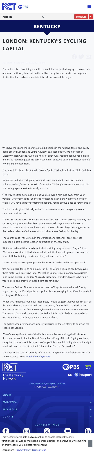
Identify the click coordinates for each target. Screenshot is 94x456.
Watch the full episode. (38, 356)
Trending (6, 16)
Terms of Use (39, 449)
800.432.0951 (54, 387)
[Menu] (89, 6)
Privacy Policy (23, 449)
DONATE (81, 16)
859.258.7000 (40, 387)
